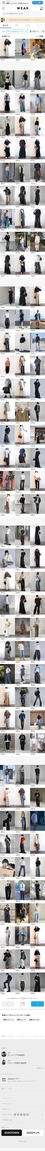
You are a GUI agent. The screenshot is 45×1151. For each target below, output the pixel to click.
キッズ (39, 25)
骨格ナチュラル (34, 1020)
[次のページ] (37, 1004)
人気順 (39, 36)
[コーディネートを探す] (22, 13)
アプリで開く (37, 2)
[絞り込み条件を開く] (3, 31)
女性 (28, 25)
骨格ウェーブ (21, 1020)
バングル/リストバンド (24, 1036)
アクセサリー (11, 1036)
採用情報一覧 (40, 1068)
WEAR (3, 1036)
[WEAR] (22, 8)
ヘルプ (4, 1093)
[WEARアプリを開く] (41, 8)
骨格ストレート (8, 1020)
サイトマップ (6, 1098)
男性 (17, 25)
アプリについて (7, 1104)
